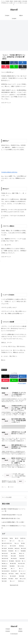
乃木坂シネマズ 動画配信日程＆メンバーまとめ (13, 527)
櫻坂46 (20, 629)
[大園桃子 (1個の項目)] (11, 579)
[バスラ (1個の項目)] (23, 568)
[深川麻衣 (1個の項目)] (5, 581)
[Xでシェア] (5, 62)
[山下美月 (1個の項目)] (23, 574)
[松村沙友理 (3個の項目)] (5, 553)
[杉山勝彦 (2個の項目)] (14, 556)
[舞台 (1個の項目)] (17, 574)
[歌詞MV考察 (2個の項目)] (5, 558)
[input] (14, 497)
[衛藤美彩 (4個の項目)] (11, 551)
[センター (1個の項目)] (13, 581)
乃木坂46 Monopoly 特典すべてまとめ (11, 514)
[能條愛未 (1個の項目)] (13, 566)
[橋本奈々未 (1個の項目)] (4, 561)
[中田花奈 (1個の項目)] (11, 574)
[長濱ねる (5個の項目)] (23, 546)
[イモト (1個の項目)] (24, 561)
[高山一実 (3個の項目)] (23, 553)
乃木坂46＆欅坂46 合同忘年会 (9, 172)
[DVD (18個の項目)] (17, 538)
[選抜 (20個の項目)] (11, 538)
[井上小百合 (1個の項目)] (23, 579)
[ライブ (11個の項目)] (5, 541)
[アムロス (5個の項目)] (5, 546)
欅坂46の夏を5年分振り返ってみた (10, 518)
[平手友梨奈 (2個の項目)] (5, 556)
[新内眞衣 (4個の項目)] (4, 551)
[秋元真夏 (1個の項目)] (23, 576)
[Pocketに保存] (5, 66)
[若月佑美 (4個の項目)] (24, 548)
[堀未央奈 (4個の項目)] (17, 548)
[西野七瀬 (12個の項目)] (23, 538)
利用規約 (20, 631)
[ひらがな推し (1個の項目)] (22, 566)
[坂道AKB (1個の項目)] (5, 566)
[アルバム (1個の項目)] (5, 576)
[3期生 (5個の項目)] (24, 543)
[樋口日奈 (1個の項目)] (4, 574)
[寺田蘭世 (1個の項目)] (5, 568)
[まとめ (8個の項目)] (17, 543)
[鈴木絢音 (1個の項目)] (18, 561)
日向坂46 (7, 631)
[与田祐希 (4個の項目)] (4, 548)
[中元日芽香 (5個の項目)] (14, 546)
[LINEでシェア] (14, 66)
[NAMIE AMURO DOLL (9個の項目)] (7, 543)
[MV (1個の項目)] (17, 579)
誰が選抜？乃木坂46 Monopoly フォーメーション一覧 (13, 510)
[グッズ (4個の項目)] (17, 551)
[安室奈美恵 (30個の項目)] (5, 538)
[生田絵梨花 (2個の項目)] (14, 558)
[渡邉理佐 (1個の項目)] (4, 579)
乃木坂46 (4, 369)
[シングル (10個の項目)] (22, 541)
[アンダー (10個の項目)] (13, 541)
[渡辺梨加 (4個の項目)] (11, 548)
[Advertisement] (14, 36)
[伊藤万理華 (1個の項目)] (13, 563)
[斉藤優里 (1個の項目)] (12, 561)
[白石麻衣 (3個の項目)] (14, 553)
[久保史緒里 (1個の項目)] (14, 576)
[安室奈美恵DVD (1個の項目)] (6, 571)
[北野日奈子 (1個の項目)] (14, 571)
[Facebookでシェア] (14, 62)
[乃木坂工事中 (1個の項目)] (22, 563)
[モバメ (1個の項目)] (14, 568)
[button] (22, 66)
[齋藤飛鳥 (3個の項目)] (23, 551)
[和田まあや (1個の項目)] (22, 581)
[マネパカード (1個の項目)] (22, 571)
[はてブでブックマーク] (22, 62)
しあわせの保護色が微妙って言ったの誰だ (12, 522)
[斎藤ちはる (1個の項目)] (5, 563)
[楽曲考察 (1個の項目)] (23, 558)
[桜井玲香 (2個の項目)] (23, 556)
